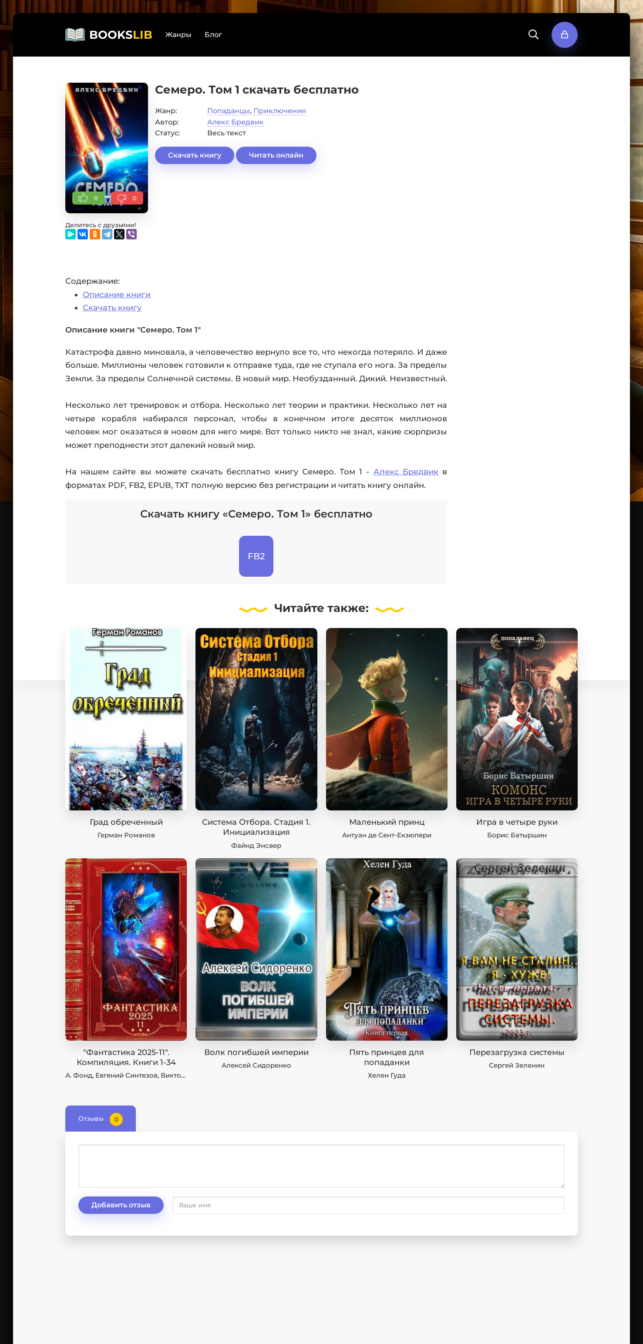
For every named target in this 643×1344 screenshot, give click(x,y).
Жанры (178, 34)
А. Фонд (78, 1075)
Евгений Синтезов (126, 1075)
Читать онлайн (276, 155)
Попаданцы (228, 111)
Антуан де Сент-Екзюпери (386, 835)
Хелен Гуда (387, 1075)
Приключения (279, 111)
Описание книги (117, 294)
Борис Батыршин (517, 835)
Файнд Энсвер (256, 845)
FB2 (256, 556)
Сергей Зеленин (517, 1065)
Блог (213, 34)
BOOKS (120, 35)
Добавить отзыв (121, 1205)
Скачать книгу (194, 155)
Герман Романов (126, 835)
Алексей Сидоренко (256, 1065)
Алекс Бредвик (235, 122)
